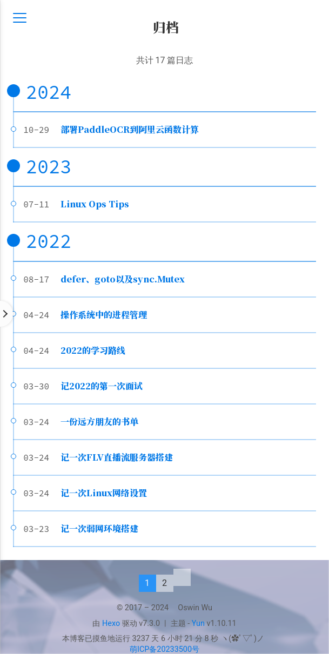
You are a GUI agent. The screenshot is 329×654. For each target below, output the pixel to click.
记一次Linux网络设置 (104, 493)
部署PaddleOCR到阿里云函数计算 (130, 129)
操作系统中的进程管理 (104, 314)
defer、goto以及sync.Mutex (123, 279)
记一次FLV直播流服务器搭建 (117, 457)
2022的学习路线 (93, 350)
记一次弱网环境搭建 (99, 528)
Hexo (111, 623)
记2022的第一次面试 (102, 386)
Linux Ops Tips (95, 204)
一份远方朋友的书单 (99, 421)
